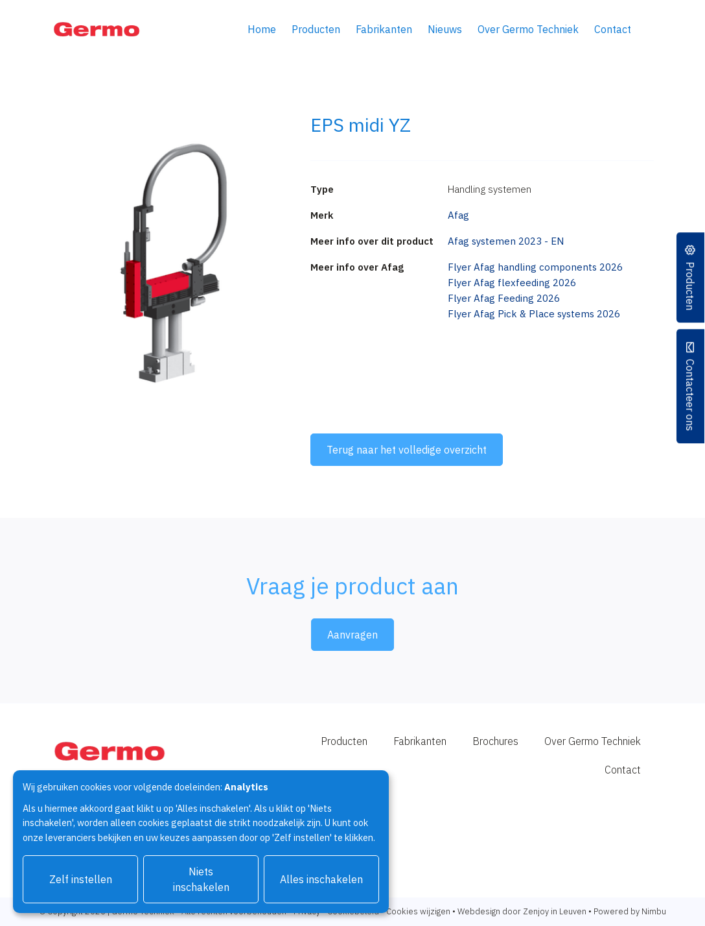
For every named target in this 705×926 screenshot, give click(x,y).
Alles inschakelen (321, 879)
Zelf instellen (80, 879)
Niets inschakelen (201, 879)
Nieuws (445, 29)
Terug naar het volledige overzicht (407, 449)
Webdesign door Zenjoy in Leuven (521, 911)
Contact (612, 29)
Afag (458, 215)
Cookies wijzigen (418, 911)
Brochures (495, 741)
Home (262, 29)
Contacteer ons (690, 395)
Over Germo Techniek (528, 29)
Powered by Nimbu (630, 911)
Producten (316, 29)
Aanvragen (352, 634)
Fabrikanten (384, 29)
